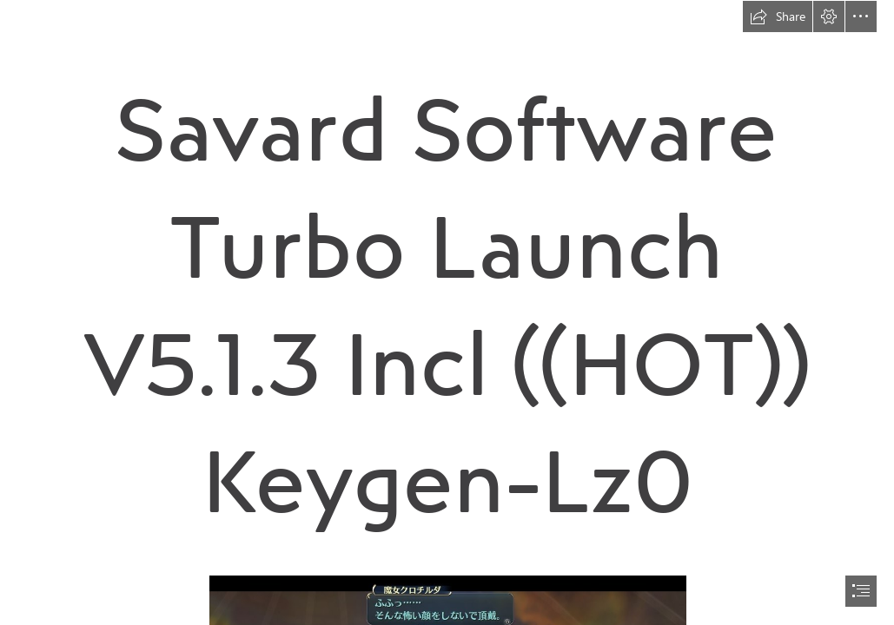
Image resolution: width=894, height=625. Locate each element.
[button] (777, 16)
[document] (447, 312)
